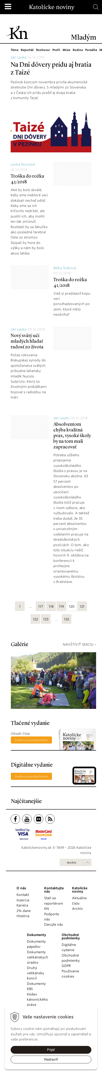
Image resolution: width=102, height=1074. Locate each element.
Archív (71, 862)
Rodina (76, 50)
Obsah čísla (20, 734)
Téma (14, 50)
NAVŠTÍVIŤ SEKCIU (79, 644)
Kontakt (23, 895)
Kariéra (22, 905)
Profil (55, 50)
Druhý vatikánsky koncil (35, 973)
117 (40, 606)
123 (45, 619)
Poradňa (89, 50)
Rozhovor (42, 50)
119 (61, 606)
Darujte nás (53, 924)
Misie (65, 50)
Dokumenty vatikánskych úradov (37, 957)
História (23, 916)
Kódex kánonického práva (37, 999)
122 (35, 619)
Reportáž (27, 50)
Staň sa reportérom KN (53, 903)
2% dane (24, 911)
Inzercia (23, 900)
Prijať (51, 1050)
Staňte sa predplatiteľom (31, 740)
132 (66, 619)
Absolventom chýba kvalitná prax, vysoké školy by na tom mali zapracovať (72, 436)
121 (82, 606)
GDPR (66, 966)
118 (51, 606)
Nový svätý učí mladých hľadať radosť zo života (27, 342)
